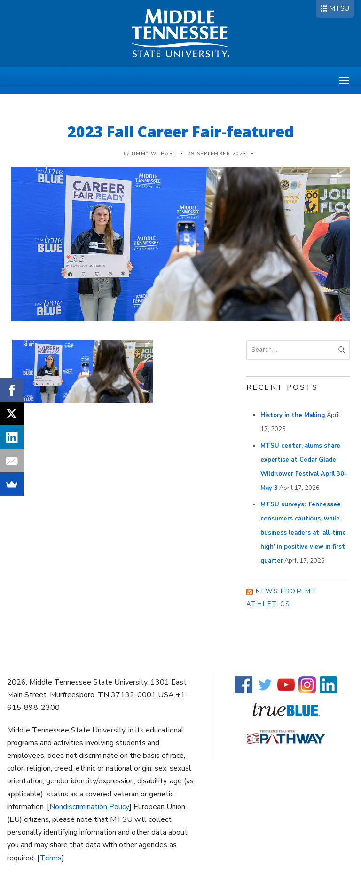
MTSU (339, 8)
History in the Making (292, 415)
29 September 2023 (217, 153)
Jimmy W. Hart (154, 153)
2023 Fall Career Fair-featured (180, 131)
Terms (51, 858)
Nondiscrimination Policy (89, 807)
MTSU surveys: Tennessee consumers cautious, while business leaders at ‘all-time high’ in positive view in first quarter (303, 532)
